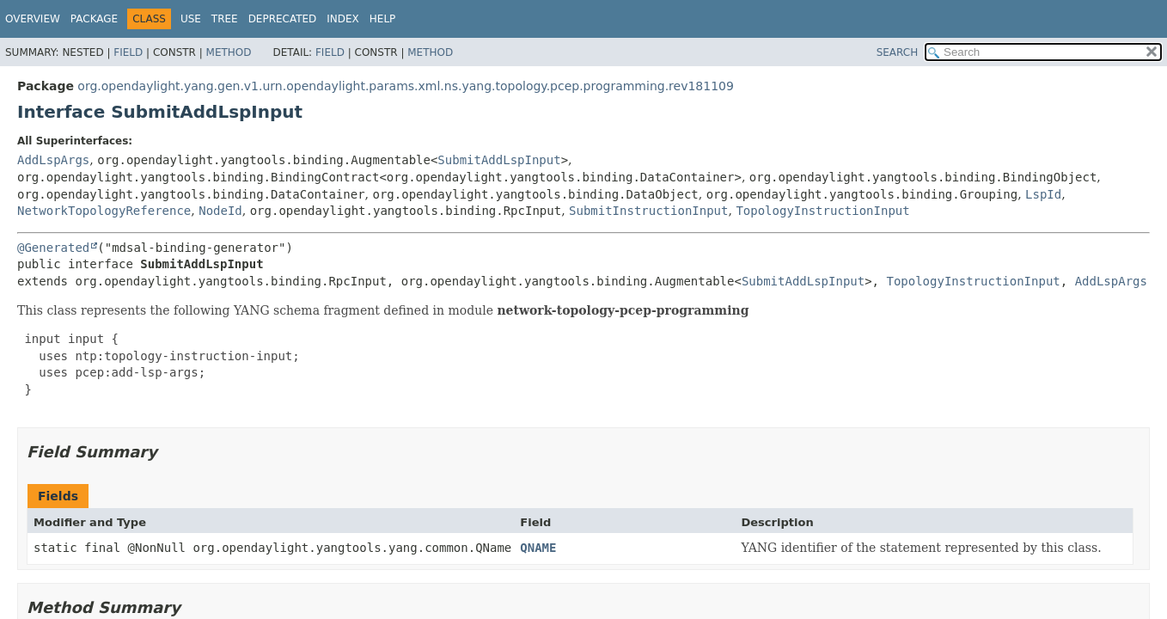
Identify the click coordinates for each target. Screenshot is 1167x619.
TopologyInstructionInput (822, 211)
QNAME (538, 548)
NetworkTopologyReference (104, 211)
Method (229, 52)
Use (190, 19)
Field (128, 52)
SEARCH (898, 52)
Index (343, 19)
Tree (224, 19)
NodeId (220, 211)
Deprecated (282, 19)
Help (383, 19)
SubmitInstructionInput (648, 211)
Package (94, 19)
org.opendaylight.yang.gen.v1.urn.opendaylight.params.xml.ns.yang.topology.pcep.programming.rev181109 (405, 86)
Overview (32, 19)
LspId (1043, 194)
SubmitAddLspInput (498, 160)
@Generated (53, 247)
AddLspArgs (53, 160)
